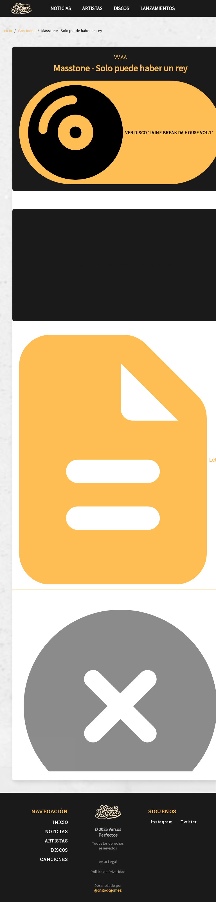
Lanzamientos (157, 8)
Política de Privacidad (108, 871)
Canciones (54, 859)
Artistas (92, 8)
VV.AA (120, 56)
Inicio (60, 822)
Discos (121, 8)
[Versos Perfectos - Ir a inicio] (21, 8)
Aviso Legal (108, 861)
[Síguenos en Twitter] (194, 8)
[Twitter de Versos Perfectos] (187, 821)
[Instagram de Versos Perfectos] (160, 821)
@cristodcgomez (108, 890)
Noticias (60, 8)
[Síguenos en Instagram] (203, 8)
